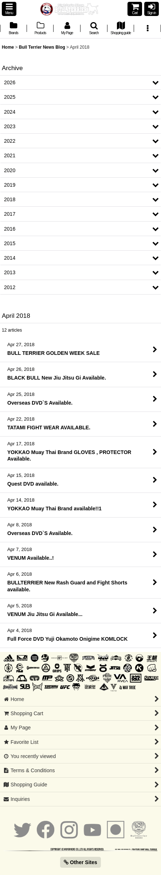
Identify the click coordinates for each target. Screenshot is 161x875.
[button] (9, 9)
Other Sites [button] (80, 862)
